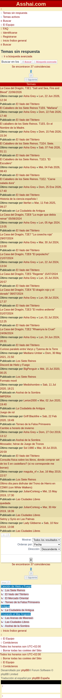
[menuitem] (13, 13)
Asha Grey (29, 96)
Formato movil (8, 380)
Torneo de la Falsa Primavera (33, 424)
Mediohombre (31, 384)
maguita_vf (29, 471)
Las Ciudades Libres (28, 499)
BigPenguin (30, 368)
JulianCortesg (31, 491)
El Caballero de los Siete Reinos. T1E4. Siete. (27, 143)
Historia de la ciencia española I (18, 198)
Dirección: (44, 549)
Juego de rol (7, 412)
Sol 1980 (28, 448)
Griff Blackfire (31, 416)
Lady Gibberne (32, 523)
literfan (27, 202)
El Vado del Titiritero (28, 104)
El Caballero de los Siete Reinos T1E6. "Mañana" (29, 108)
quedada (5, 503)
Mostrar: (41, 540)
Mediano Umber (32, 353)
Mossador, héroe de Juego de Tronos (22, 444)
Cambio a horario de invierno (17, 428)
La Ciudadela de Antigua (30, 210)
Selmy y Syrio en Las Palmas (17, 519)
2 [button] (31, 75)
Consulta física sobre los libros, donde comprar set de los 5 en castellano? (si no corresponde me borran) (29, 463)
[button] (31, 80)
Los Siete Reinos (26, 361)
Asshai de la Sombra (28, 392)
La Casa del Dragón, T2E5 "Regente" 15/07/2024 (29, 274)
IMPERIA (5, 396)
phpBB (25, 670)
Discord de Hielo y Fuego (15, 364)
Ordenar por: (39, 544)
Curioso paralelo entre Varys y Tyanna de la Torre (29, 349)
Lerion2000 (30, 400)
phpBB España (41, 678)
